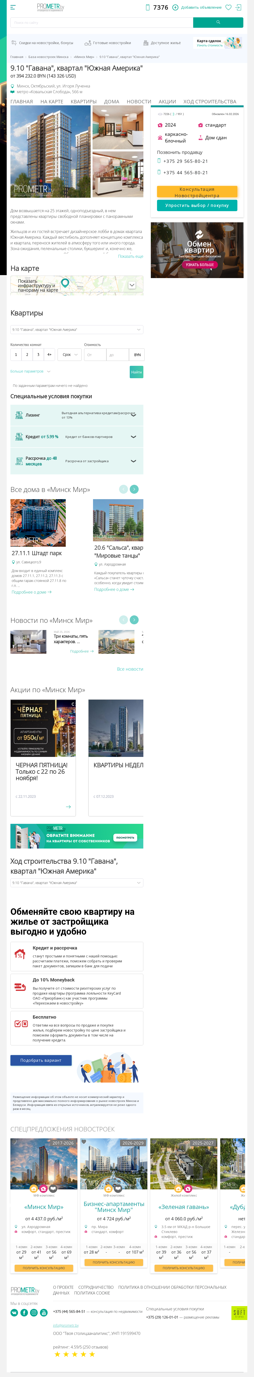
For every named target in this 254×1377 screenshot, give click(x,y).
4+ (49, 354)
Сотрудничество (96, 1287)
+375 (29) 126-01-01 (182, 1317)
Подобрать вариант (41, 1063)
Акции (167, 101)
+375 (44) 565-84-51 (97, 1311)
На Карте (51, 101)
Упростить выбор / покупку (197, 205)
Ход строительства (210, 101)
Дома (111, 101)
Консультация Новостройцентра (197, 191)
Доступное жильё (166, 42)
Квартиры (84, 101)
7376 (160, 7)
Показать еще (130, 256)
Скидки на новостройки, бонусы (46, 42)
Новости (139, 101)
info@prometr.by (66, 1325)
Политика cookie (92, 1293)
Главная (21, 101)
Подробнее (82, 651)
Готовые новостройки (112, 42)
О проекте (63, 1287)
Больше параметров (26, 371)
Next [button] (134, 489)
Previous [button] (123, 489)
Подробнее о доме (32, 592)
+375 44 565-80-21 (182, 172)
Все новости (130, 669)
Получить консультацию (44, 1268)
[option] (49, 547)
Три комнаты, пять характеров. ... (71, 638)
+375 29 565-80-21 (182, 161)
